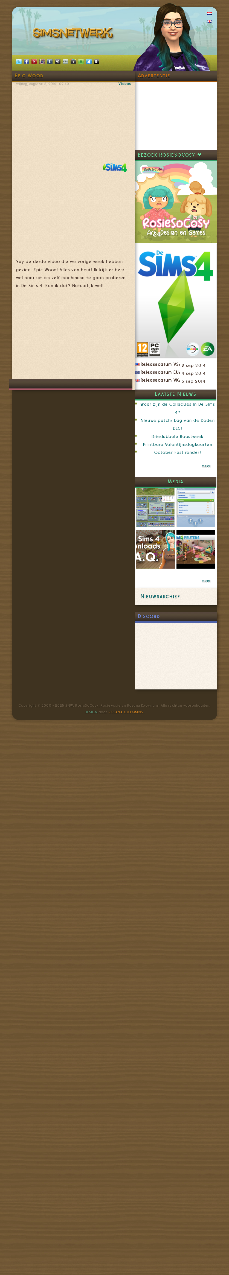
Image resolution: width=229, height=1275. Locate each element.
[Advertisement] (106, 336)
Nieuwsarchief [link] (160, 596)
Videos (124, 84)
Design (91, 712)
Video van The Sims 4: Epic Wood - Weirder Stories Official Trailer (73, 121)
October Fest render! (177, 452)
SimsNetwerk (74, 34)
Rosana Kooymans (126, 712)
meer (206, 466)
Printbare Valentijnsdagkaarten (177, 444)
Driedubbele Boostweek (178, 436)
